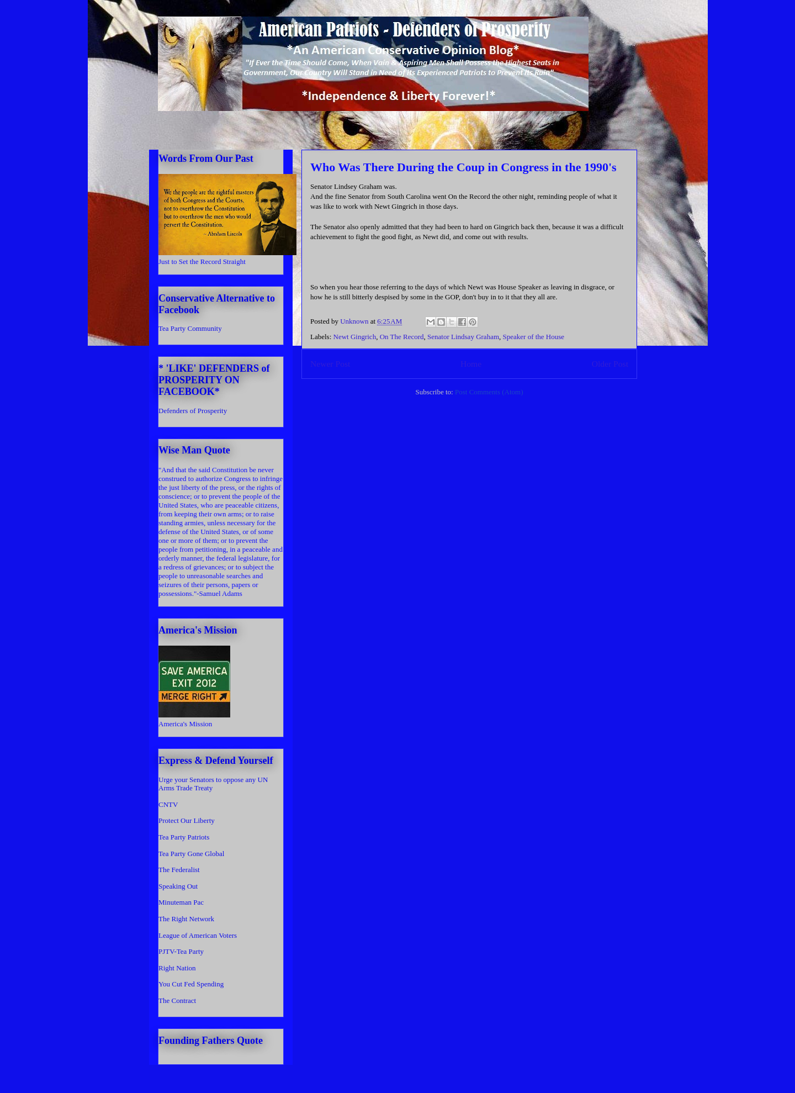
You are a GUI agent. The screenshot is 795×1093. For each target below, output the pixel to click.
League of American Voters (197, 935)
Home (470, 363)
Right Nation (177, 968)
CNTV (168, 804)
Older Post (610, 363)
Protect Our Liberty (186, 820)
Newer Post (330, 363)
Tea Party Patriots (183, 837)
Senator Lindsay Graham (463, 336)
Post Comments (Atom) (489, 392)
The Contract (177, 1000)
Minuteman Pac (181, 902)
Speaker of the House (534, 336)
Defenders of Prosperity (192, 410)
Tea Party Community (190, 328)
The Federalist (179, 869)
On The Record (402, 336)
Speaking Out (178, 886)
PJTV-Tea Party (181, 951)
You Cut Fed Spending (191, 984)
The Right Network (186, 919)
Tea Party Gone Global (191, 853)
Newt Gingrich (355, 336)
